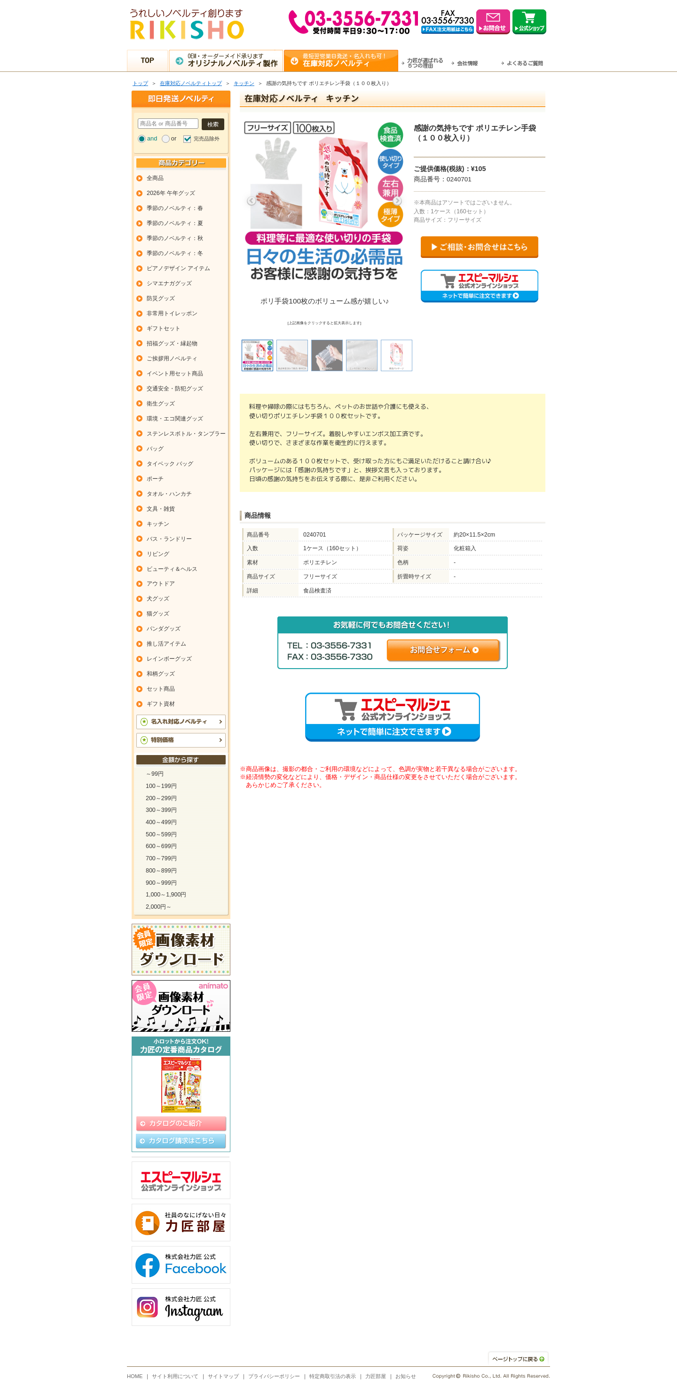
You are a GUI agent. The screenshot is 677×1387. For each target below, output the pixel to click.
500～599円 (161, 834)
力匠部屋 (375, 1376)
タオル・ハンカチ (169, 494)
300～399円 (161, 810)
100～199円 (161, 786)
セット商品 (161, 689)
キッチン (244, 83)
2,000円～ (159, 907)
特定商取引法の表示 (332, 1376)
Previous (251, 201)
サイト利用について (175, 1376)
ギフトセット (164, 328)
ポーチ (155, 478)
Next (397, 201)
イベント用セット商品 (175, 373)
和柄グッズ (161, 673)
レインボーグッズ (169, 658)
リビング (158, 554)
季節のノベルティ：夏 (175, 223)
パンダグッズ (164, 628)
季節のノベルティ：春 (175, 208)
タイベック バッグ (170, 463)
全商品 (155, 178)
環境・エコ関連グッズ (175, 418)
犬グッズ (158, 598)
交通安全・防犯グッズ (175, 388)
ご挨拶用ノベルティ (172, 358)
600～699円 (161, 846)
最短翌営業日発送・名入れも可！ (350, 60)
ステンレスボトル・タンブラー (186, 433)
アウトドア (161, 583)
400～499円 (161, 822)
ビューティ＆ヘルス (172, 569)
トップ (140, 83)
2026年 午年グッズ (171, 193)
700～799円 (161, 858)
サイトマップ (223, 1376)
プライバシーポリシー (274, 1376)
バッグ (155, 448)
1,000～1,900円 (166, 894)
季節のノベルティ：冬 (175, 253)
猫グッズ (158, 613)
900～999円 (161, 883)
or (173, 138)
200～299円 (161, 798)
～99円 (155, 774)
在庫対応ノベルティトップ (191, 83)
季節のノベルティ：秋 (175, 238)
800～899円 (161, 870)
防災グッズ (161, 298)
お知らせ (405, 1376)
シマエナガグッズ (169, 283)
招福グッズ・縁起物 (172, 343)
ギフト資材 (161, 704)
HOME (135, 1376)
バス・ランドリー (169, 539)
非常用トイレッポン (172, 313)
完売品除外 (207, 138)
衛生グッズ (161, 403)
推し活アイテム (166, 643)
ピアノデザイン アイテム (178, 268)
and (152, 138)
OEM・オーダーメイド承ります (235, 60)
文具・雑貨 (161, 509)
